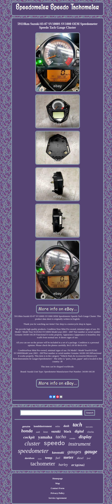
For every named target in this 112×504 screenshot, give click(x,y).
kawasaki (58, 452)
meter (68, 457)
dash (66, 426)
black (67, 431)
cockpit (29, 437)
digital (79, 431)
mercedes (89, 427)
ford (88, 458)
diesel (80, 458)
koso (45, 432)
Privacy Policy (57, 493)
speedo (54, 443)
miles (57, 426)
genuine (26, 426)
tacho (61, 436)
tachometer (43, 463)
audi (38, 432)
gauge (91, 451)
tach (77, 425)
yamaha (45, 437)
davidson (29, 458)
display (85, 436)
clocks (90, 431)
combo (72, 438)
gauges (74, 451)
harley (63, 465)
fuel (58, 458)
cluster (32, 443)
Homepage (57, 478)
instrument (79, 444)
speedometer (33, 451)
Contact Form (57, 488)
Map (57, 483)
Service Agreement (58, 498)
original (78, 465)
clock (40, 459)
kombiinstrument (43, 426)
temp (48, 458)
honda (27, 431)
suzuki (56, 431)
